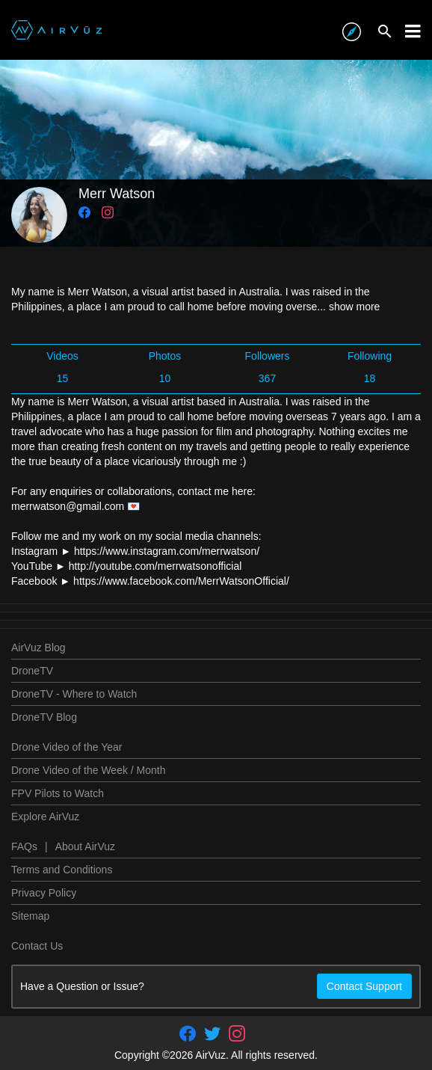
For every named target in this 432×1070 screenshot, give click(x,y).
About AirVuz (85, 846)
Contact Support (364, 986)
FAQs (24, 846)
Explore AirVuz (45, 817)
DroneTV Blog (44, 717)
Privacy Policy (43, 893)
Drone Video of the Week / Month (88, 770)
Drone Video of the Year (66, 747)
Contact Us (37, 946)
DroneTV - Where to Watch (74, 694)
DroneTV (32, 671)
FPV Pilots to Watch (57, 793)
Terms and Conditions (61, 870)
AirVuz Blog (38, 648)
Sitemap (30, 916)
